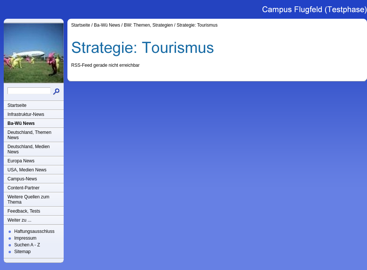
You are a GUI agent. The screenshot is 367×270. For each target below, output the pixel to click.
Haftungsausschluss (34, 231)
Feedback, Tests (23, 211)
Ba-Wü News (21, 123)
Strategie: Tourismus (197, 25)
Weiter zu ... (19, 220)
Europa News (20, 161)
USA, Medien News (26, 169)
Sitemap (22, 251)
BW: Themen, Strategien (148, 25)
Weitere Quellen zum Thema (28, 199)
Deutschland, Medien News (28, 149)
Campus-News (22, 179)
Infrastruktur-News (25, 114)
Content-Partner (23, 187)
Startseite (17, 105)
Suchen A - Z (27, 245)
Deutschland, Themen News (29, 135)
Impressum (25, 238)
